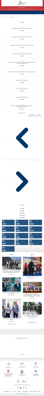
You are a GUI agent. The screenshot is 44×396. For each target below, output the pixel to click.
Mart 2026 (22, 213)
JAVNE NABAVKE (25, 391)
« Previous (31, 114)
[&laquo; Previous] (22, 138)
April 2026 (22, 210)
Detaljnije (22, 30)
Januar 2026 (22, 217)
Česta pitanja (14, 9)
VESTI (12, 391)
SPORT (15, 391)
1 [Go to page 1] (3, 159)
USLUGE (39, 391)
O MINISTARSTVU (6, 391)
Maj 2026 (22, 208)
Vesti (7, 17)
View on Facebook (22, 354)
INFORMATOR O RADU (32, 391)
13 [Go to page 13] (35, 160)
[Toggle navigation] (40, 12)
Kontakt (35, 9)
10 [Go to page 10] (36, 159)
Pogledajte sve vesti (11, 324)
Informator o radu (29, 9)
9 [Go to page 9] (32, 159)
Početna (8, 9)
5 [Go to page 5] (17, 159)
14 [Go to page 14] (39, 160)
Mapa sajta (19, 9)
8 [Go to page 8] (28, 159)
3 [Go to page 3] (10, 159)
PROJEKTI (19, 391)
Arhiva (24, 9)
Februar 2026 (22, 215)
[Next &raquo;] (22, 181)
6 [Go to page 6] (21, 159)
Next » (39, 114)
